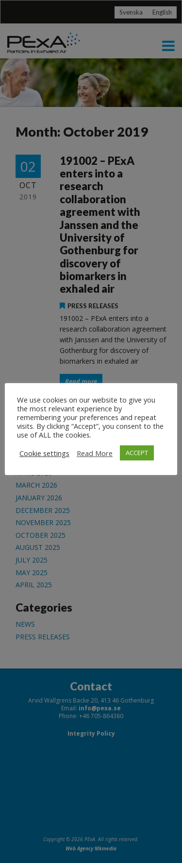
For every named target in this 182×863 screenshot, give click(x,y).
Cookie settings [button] (44, 453)
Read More (95, 453)
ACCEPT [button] (137, 452)
